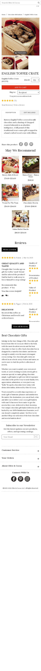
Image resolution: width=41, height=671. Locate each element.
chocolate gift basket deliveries (22, 408)
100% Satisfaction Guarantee (23, 410)
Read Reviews (7, 105)
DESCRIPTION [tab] (10, 112)
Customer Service (20, 450)
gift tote (22, 377)
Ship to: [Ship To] (13, 92)
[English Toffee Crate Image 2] (21, 63)
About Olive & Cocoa (20, 466)
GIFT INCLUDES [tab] (29, 112)
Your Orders (20, 458)
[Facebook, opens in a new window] (14, 479)
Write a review (9, 249)
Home (3, 14)
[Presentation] (21, 144)
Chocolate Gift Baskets (15, 14)
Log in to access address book (20, 96)
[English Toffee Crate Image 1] (8, 63)
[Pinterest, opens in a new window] (20, 479)
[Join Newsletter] (35, 436)
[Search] (39, 10)
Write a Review (19, 105)
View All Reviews (20, 326)
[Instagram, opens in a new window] (27, 479)
